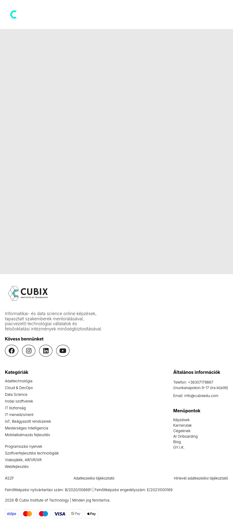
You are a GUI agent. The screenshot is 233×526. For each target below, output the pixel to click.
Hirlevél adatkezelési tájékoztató (201, 478)
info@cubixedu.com (201, 395)
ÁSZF (9, 478)
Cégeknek (182, 431)
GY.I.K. (179, 447)
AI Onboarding (185, 436)
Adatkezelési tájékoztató (93, 478)
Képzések (181, 419)
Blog (177, 442)
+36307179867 (200, 382)
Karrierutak (182, 425)
